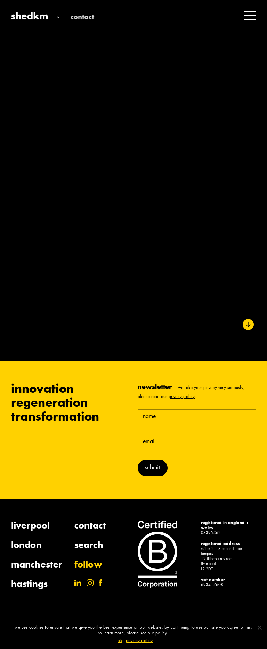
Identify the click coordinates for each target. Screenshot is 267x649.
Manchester (36, 565)
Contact (90, 526)
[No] (259, 627)
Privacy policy (139, 641)
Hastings (29, 585)
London (26, 546)
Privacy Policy (182, 397)
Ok (120, 641)
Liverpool (30, 526)
